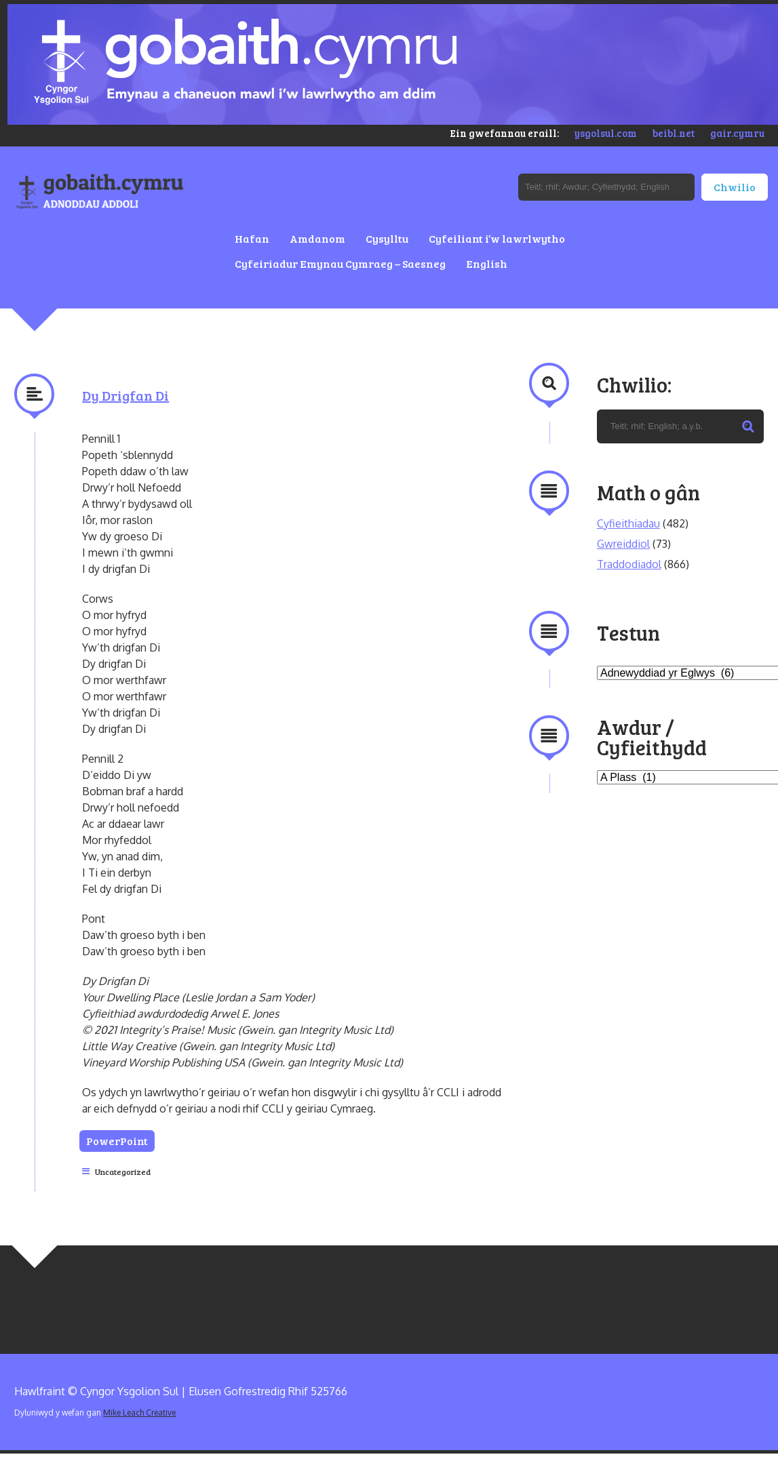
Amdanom (317, 238)
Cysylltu (387, 238)
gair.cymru (737, 133)
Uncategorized (123, 1171)
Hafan (252, 238)
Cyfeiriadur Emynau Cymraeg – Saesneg (340, 263)
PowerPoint (120, 1141)
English (486, 263)
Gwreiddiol (623, 544)
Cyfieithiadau (628, 523)
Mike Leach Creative (139, 1412)
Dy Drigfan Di (125, 395)
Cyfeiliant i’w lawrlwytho (497, 238)
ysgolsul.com (606, 133)
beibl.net (674, 133)
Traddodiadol (629, 564)
